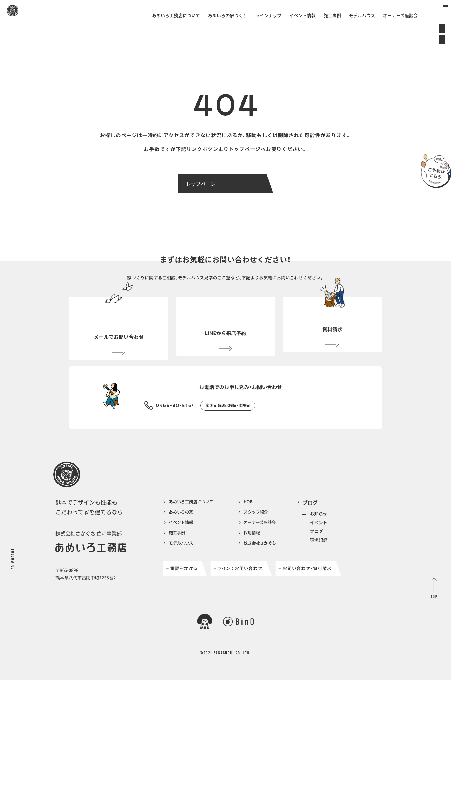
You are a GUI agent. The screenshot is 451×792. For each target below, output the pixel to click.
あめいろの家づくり (227, 16)
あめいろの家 (184, 549)
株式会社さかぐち (275, 583)
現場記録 (339, 576)
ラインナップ (268, 16)
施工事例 (332, 16)
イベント (339, 559)
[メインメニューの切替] (437, 14)
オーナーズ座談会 (400, 16)
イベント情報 (302, 16)
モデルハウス (362, 16)
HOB (260, 538)
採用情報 (265, 572)
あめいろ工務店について (176, 16)
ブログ (330, 538)
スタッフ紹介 (270, 549)
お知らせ (339, 550)
